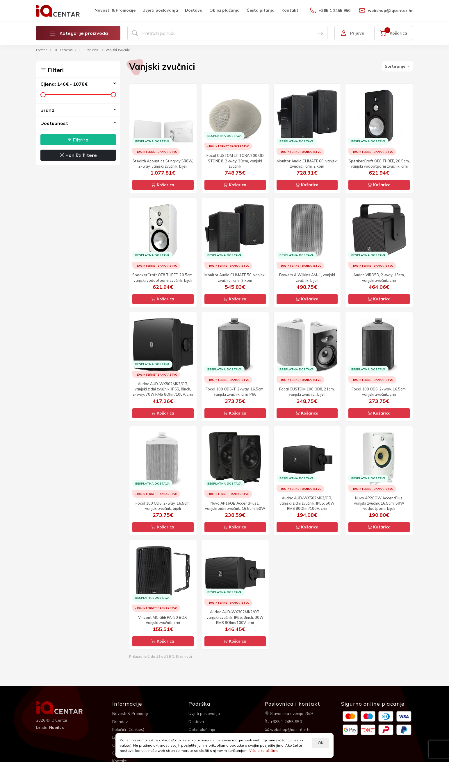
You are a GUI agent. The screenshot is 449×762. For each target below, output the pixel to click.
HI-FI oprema (63, 50)
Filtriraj (78, 140)
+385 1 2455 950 (330, 10)
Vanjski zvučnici (118, 50)
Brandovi (120, 720)
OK (320, 742)
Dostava (193, 10)
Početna (41, 50)
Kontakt (289, 10)
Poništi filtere (78, 155)
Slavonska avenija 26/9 (289, 713)
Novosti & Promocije (115, 10)
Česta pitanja (261, 10)
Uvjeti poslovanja (160, 10)
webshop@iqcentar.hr (386, 10)
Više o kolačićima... (265, 750)
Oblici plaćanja (224, 10)
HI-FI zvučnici (89, 50)
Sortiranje (396, 66)
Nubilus (57, 727)
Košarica (163, 184)
